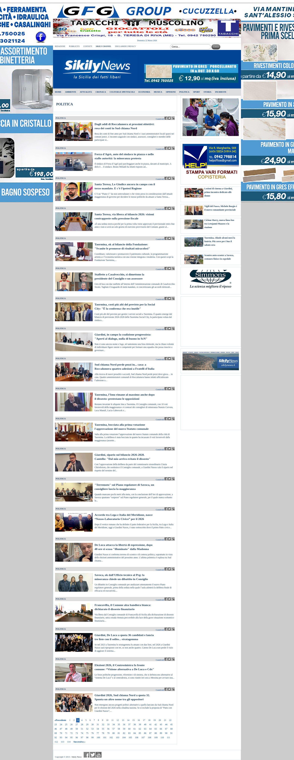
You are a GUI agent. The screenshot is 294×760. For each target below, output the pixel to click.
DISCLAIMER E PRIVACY (125, 46)
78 (103, 733)
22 (170, 720)
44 (166, 724)
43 (161, 724)
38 (134, 724)
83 (129, 733)
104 (124, 737)
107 (143, 737)
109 (156, 737)
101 (104, 737)
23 (56, 724)
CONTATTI (87, 46)
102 (111, 737)
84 (134, 733)
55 (103, 729)
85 (140, 733)
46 (56, 729)
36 (124, 724)
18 (149, 720)
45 (171, 724)
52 (87, 729)
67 (166, 729)
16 (139, 720)
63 (145, 729)
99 (92, 737)
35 (119, 724)
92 (56, 737)
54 (98, 729)
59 (124, 729)
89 (161, 733)
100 (98, 737)
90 (166, 733)
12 (118, 720)
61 (134, 729)
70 (61, 733)
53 (92, 729)
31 (98, 724)
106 (136, 737)
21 (165, 720)
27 (77, 724)
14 (128, 720)
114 (68, 741)
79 (108, 733)
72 (71, 733)
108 (149, 737)
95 (71, 737)
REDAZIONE (60, 46)
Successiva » (79, 741)
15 (133, 720)
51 (82, 729)
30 (92, 724)
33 (108, 724)
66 (161, 729)
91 (171, 733)
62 (140, 729)
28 (82, 724)
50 (77, 729)
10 (107, 720)
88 (156, 733)
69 (56, 733)
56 (108, 729)
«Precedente (60, 720)
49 (71, 729)
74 (82, 733)
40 (145, 724)
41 (150, 724)
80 (113, 733)
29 (87, 724)
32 (103, 724)
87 (150, 733)
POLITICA (64, 104)
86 (145, 733)
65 (156, 729)
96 (77, 737)
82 (124, 733)
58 (119, 729)
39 (140, 724)
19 (154, 720)
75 (87, 733)
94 (66, 737)
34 (113, 724)
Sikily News (77, 757)
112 (56, 741)
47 (61, 729)
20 (160, 720)
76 (92, 733)
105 (130, 737)
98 (87, 737)
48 (66, 729)
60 (129, 729)
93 (61, 737)
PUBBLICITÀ (74, 46)
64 (150, 729)
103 (117, 737)
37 (129, 724)
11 (112, 720)
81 (119, 733)
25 (66, 724)
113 (62, 741)
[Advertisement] (211, 320)
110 (162, 737)
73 (77, 733)
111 (168, 737)
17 (144, 720)
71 (66, 733)
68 (171, 729)
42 (156, 724)
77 (98, 733)
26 (71, 724)
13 (123, 720)
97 (82, 737)
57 (113, 729)
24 (61, 724)
